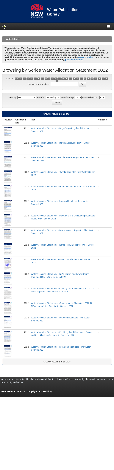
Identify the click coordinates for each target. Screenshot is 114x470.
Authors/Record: (90, 97)
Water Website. (85, 57)
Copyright (32, 391)
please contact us (74, 59)
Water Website (8, 391)
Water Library (13, 39)
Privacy (21, 391)
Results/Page (67, 97)
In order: (41, 97)
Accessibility (45, 391)
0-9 (17, 79)
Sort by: (13, 97)
